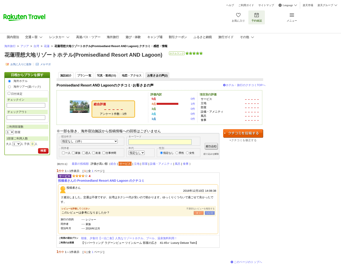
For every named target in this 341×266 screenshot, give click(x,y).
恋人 (88, 152)
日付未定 (16, 93)
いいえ (210, 213)
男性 (181, 152)
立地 (137, 163)
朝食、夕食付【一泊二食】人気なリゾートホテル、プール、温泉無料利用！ (129, 238)
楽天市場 (308, 5)
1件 (193, 103)
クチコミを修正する (244, 140)
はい (199, 213)
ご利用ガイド (246, 5)
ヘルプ (230, 5)
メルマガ (45, 64)
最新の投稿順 (80, 163)
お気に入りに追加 (20, 64)
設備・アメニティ (161, 163)
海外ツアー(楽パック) (27, 86)
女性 (191, 152)
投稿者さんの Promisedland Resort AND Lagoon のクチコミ (101, 180)
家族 (77, 152)
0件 (193, 98)
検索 (43, 150)
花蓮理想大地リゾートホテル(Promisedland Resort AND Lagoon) (83, 55)
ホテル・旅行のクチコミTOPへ (246, 85)
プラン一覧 (84, 75)
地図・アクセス (132, 75)
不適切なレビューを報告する (200, 208)
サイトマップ (266, 5)
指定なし (168, 152)
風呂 (178, 163)
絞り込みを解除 (211, 154)
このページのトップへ (248, 262)
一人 (67, 152)
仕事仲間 (111, 152)
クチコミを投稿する (243, 133)
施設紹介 (66, 75)
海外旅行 (10, 46)
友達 (98, 152)
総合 (113, 163)
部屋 (145, 163)
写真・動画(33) (106, 75)
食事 (186, 163)
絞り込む (211, 146)
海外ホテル (20, 81)
